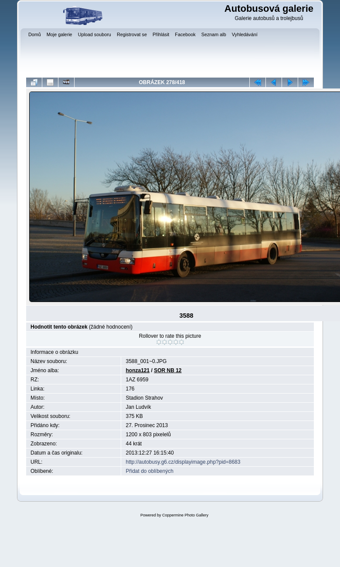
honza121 (138, 370)
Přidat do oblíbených (149, 471)
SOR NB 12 (167, 370)
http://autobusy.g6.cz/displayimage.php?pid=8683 (183, 462)
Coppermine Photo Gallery (185, 515)
